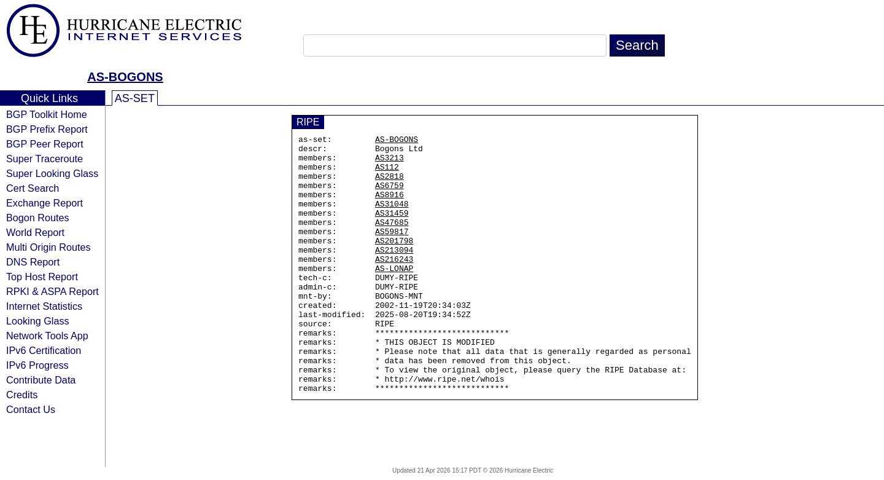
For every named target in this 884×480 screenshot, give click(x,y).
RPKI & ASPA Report (52, 291)
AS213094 (394, 273)
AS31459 (392, 229)
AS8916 (389, 207)
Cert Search (32, 188)
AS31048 (392, 218)
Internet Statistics (44, 306)
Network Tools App (47, 335)
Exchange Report (44, 202)
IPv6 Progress (37, 365)
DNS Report (33, 261)
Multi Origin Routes (48, 247)
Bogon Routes (37, 217)
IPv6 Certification (43, 350)
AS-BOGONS (125, 77)
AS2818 (389, 185)
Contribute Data (41, 379)
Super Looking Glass (52, 173)
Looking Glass (37, 320)
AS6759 (389, 196)
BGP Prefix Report (47, 129)
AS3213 (389, 162)
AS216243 (394, 284)
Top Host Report (42, 276)
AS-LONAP (394, 295)
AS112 (387, 173)
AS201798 (394, 262)
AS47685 (392, 240)
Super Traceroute (44, 158)
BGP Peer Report (44, 143)
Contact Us (30, 409)
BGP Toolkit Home (46, 114)
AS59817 (392, 251)
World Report (35, 232)
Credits (21, 394)
